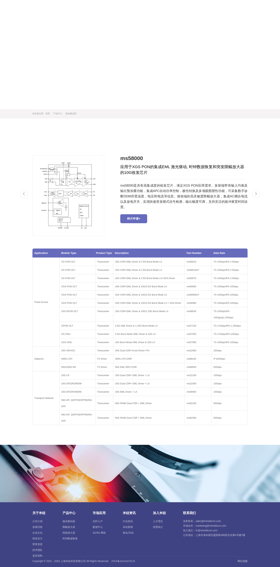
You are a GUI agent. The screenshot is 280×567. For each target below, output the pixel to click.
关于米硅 (142, 7)
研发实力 (37, 538)
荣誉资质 (37, 544)
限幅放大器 (69, 527)
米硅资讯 (204, 7)
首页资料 (37, 555)
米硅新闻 (128, 527)
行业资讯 (128, 521)
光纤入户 (98, 521)
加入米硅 (225, 7)
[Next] (256, 194)
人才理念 (158, 521)
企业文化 (37, 532)
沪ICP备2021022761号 (123, 561)
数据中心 (98, 527)
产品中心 (162, 7)
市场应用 (183, 7)
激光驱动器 (71, 113)
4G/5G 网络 (99, 532)
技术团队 (37, 550)
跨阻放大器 (69, 532)
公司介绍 (37, 521)
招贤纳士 (158, 527)
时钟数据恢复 (70, 538)
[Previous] (24, 194)
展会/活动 (128, 532)
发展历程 (37, 527)
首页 (124, 7)
